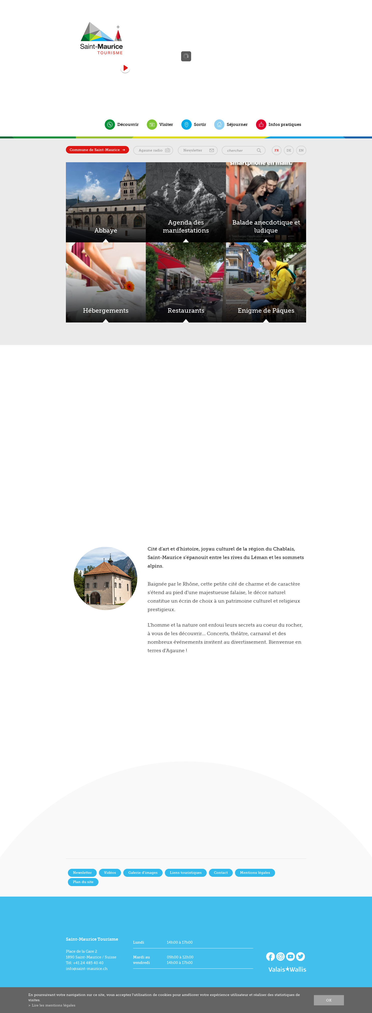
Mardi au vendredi (141, 960)
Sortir (200, 124)
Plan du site (83, 882)
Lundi (138, 942)
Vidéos (110, 873)
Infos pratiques (285, 124)
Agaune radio (151, 150)
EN (301, 150)
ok (329, 1000)
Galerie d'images (143, 873)
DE (289, 150)
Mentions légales (255, 873)
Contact (221, 873)
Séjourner (237, 124)
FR (277, 150)
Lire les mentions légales (53, 1005)
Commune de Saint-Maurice (95, 150)
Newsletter (192, 150)
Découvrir (128, 124)
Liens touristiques (186, 873)
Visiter (166, 124)
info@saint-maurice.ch (86, 968)
